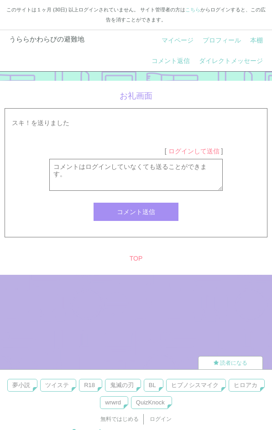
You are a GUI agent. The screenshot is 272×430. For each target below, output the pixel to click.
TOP (136, 258)
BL (152, 385)
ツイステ (57, 385)
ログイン (161, 419)
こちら (192, 9)
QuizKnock (150, 402)
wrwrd (113, 402)
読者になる (230, 363)
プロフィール (222, 40)
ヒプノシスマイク (195, 385)
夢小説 (21, 385)
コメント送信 (136, 211)
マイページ (178, 40)
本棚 (256, 40)
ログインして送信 (194, 151)
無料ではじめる (119, 419)
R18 (89, 385)
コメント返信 (171, 60)
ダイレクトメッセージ (231, 60)
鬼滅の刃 (122, 385)
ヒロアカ (245, 385)
